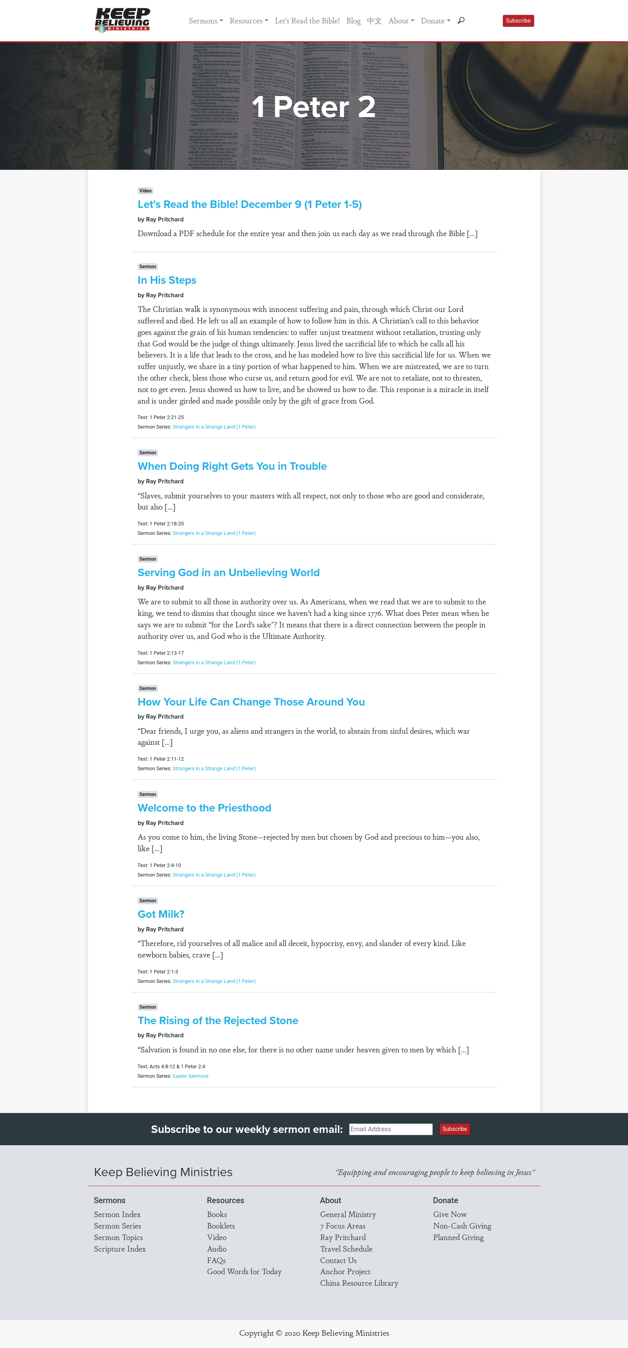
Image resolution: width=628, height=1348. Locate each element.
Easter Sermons (190, 1076)
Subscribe (518, 20)
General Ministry (348, 1213)
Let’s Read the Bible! (307, 20)
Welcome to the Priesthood (204, 807)
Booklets (221, 1225)
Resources (246, 20)
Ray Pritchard (343, 1236)
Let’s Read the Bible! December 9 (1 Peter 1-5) (250, 204)
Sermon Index (117, 1213)
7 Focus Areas (342, 1225)
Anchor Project (345, 1271)
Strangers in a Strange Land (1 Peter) (214, 427)
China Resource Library (359, 1282)
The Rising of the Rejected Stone (218, 1020)
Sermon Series (117, 1225)
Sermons (203, 20)
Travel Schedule (346, 1248)
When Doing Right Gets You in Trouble (232, 466)
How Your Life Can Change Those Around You (251, 702)
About (398, 20)
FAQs (216, 1259)
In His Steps (167, 280)
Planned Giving (458, 1236)
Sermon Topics (118, 1236)
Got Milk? (161, 914)
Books (217, 1213)
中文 (374, 20)
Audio (217, 1248)
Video (217, 1236)
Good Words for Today (244, 1271)
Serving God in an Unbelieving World (229, 572)
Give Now (450, 1213)
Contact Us (338, 1259)
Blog (353, 20)
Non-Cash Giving (462, 1225)
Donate (433, 20)
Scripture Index (120, 1248)
